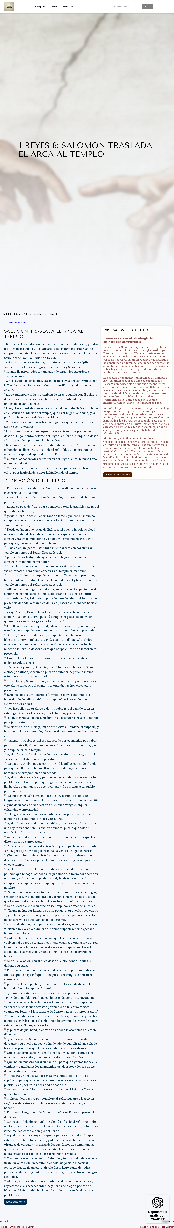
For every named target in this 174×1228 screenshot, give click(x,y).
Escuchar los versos (15, 1202)
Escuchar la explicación (117, 474)
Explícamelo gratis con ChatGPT (157, 1215)
